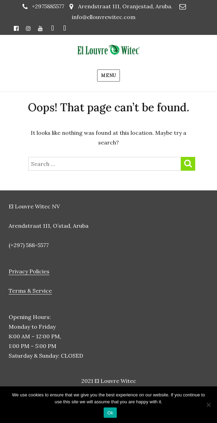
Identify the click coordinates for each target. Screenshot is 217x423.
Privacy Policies (29, 271)
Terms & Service (30, 290)
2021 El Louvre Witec (108, 380)
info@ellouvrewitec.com (103, 16)
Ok (110, 412)
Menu (108, 75)
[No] (208, 404)
